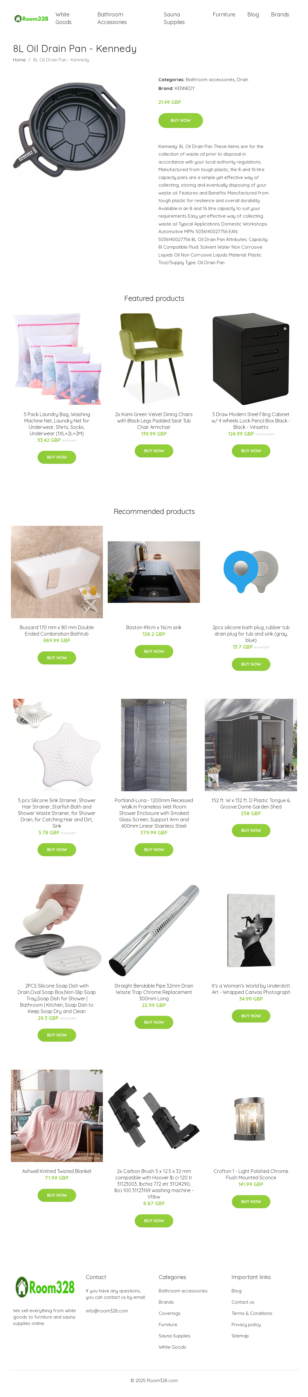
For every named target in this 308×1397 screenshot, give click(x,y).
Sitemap (240, 1342)
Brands (280, 17)
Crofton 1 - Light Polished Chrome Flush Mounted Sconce (251, 1180)
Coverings (170, 1319)
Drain (242, 85)
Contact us (243, 1308)
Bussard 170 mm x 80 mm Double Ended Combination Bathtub (57, 636)
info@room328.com (107, 1317)
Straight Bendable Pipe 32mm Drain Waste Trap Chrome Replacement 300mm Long (153, 998)
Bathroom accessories (210, 85)
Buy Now (181, 126)
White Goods (64, 21)
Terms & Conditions (252, 1319)
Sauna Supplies (174, 21)
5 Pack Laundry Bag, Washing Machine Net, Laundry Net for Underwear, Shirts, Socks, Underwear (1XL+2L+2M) (57, 430)
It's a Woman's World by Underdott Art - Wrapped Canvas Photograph (251, 995)
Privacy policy (246, 1330)
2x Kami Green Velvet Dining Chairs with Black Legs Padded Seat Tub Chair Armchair (154, 426)
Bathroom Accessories (112, 21)
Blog (253, 17)
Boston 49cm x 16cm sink (153, 633)
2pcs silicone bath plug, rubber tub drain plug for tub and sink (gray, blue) (251, 639)
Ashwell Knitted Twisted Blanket (57, 1177)
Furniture (224, 17)
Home (19, 66)
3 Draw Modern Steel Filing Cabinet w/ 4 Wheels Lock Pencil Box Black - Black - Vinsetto (251, 426)
